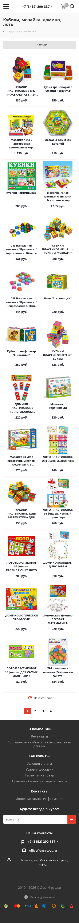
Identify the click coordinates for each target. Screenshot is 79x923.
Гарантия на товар (39, 775)
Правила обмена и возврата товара (39, 781)
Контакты (39, 791)
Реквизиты (39, 736)
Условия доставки (40, 769)
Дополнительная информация (39, 798)
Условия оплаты (39, 763)
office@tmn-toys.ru (43, 850)
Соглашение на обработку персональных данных (40, 744)
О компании (39, 729)
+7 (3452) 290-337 (36, 6)
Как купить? (39, 756)
